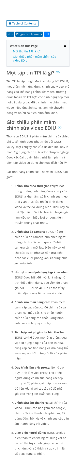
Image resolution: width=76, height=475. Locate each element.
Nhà (10, 34)
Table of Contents (22, 23)
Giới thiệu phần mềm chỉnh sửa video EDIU (34, 58)
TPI (47, 34)
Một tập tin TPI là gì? (27, 51)
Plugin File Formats (29, 34)
